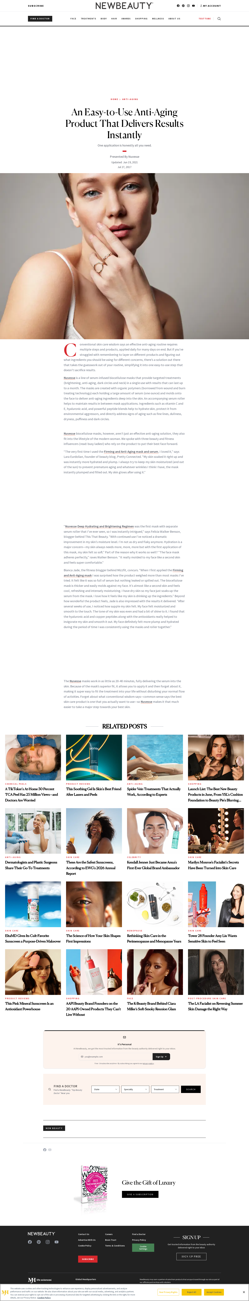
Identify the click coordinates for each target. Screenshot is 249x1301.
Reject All (191, 1292)
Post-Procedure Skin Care (207, 998)
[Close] (243, 1292)
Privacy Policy (139, 1239)
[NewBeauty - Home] (124, 5)
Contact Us (83, 1234)
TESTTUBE (205, 18)
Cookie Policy (84, 1245)
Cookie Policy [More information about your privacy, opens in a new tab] (44, 1297)
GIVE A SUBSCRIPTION (140, 1194)
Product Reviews (78, 783)
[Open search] (218, 19)
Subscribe (36, 5)
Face (130, 998)
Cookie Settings (143, 1247)
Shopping (195, 783)
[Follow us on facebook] (178, 5)
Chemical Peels (16, 783)
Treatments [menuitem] (88, 18)
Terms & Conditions (115, 1245)
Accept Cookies (214, 1292)
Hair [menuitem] (114, 18)
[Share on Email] (49, 1149)
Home (114, 99)
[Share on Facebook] (44, 1149)
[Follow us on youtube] (193, 5)
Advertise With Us (87, 1239)
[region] (124, 1292)
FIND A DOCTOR (40, 18)
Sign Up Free (191, 1256)
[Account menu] (210, 6)
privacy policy (148, 1063)
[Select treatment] (165, 1089)
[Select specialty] (135, 1089)
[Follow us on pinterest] (183, 5)
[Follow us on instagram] (188, 5)
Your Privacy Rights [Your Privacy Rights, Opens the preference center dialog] (168, 1292)
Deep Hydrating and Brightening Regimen (105, 526)
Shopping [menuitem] (141, 18)
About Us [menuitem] (174, 18)
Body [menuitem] (104, 18)
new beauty (54, 1128)
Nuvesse (69, 378)
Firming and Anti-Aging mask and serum (131, 452)
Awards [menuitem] (126, 18)
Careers (109, 1234)
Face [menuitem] (73, 18)
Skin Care (73, 857)
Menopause (135, 930)
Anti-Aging (130, 99)
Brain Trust (110, 1239)
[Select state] (105, 1089)
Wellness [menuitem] (158, 18)
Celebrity (134, 857)
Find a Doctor (138, 1234)
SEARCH (191, 1089)
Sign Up (161, 1056)
